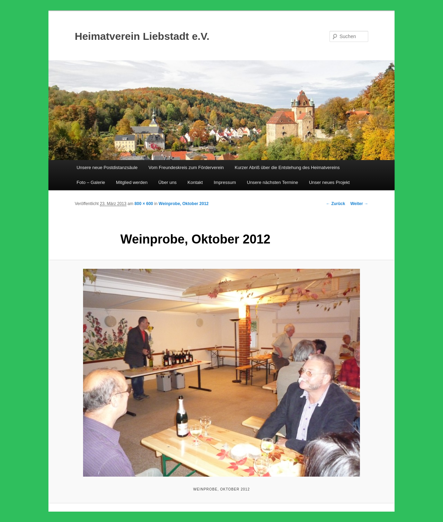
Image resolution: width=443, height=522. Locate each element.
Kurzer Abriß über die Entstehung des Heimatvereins (287, 167)
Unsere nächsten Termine (272, 182)
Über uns (168, 182)
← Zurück (335, 203)
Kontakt (195, 182)
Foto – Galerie (90, 182)
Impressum (225, 182)
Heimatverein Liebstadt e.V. (142, 36)
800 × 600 (144, 203)
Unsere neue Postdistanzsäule (106, 167)
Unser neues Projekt (329, 182)
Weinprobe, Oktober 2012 (184, 203)
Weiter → (359, 203)
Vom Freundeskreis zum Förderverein (186, 167)
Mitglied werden (131, 182)
